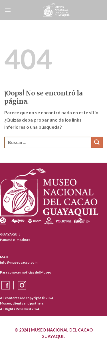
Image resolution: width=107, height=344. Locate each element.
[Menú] (7, 10)
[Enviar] (97, 142)
